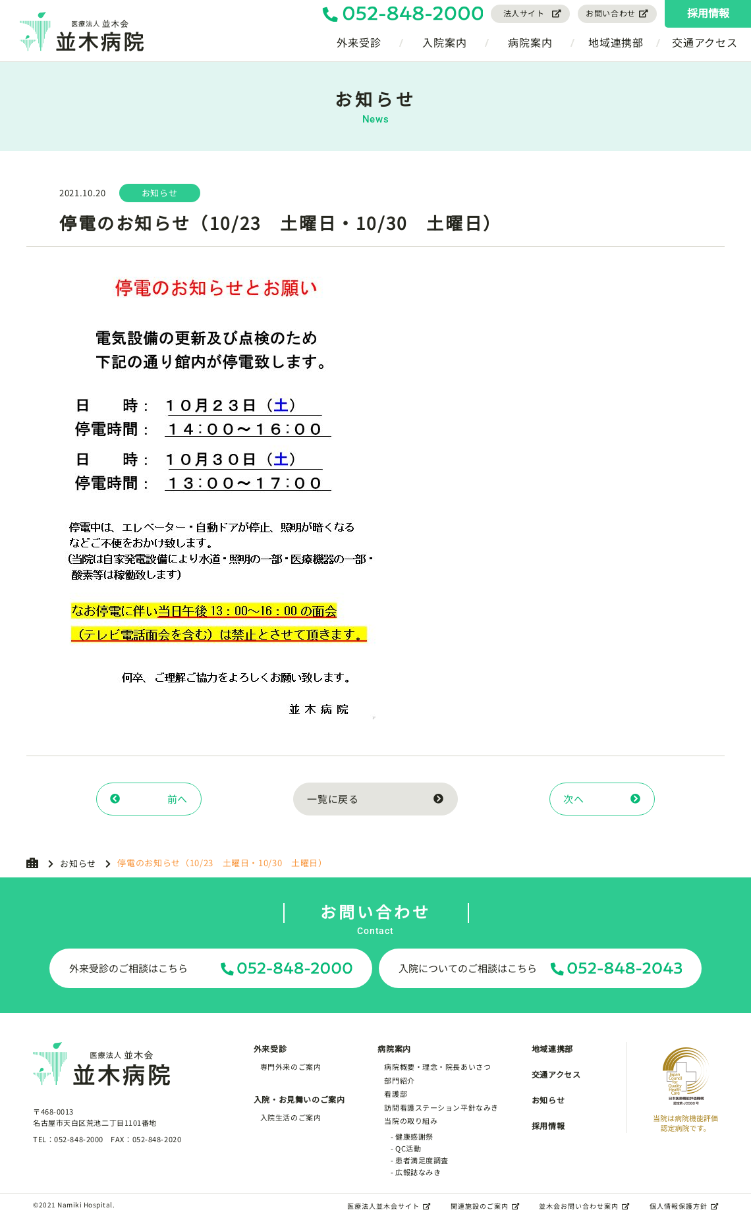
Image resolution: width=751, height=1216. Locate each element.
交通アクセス (705, 42)
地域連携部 (616, 42)
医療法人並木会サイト (389, 1206)
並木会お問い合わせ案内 (584, 1206)
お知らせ (78, 863)
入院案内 (444, 42)
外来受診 (359, 42)
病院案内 (530, 42)
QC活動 (408, 1148)
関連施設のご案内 (485, 1206)
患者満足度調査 (422, 1160)
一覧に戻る (375, 799)
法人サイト (533, 12)
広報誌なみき (418, 1172)
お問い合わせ (617, 12)
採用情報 (708, 12)
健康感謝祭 (414, 1136)
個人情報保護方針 (684, 1206)
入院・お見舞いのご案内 (299, 1099)
